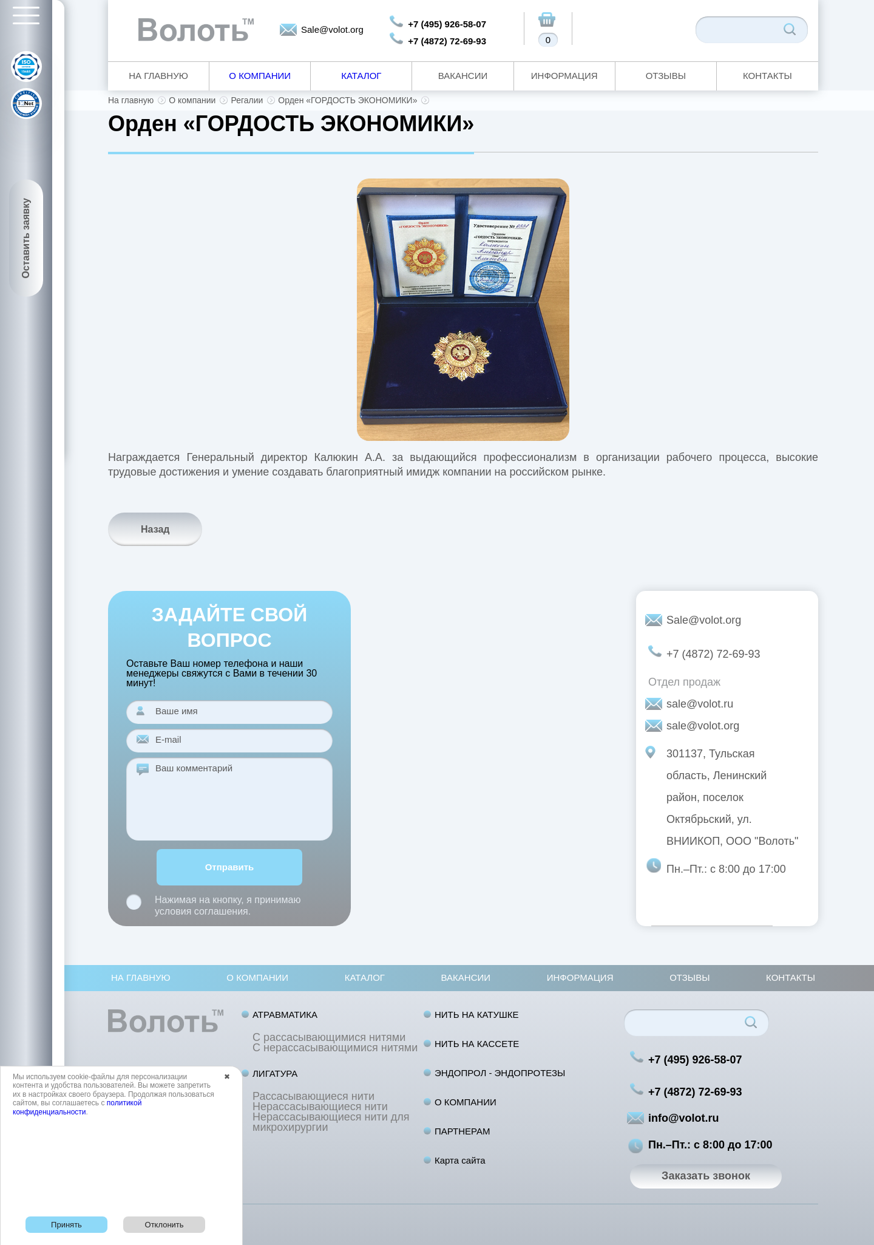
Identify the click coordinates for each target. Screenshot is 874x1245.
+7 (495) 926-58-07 (447, 24)
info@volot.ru (683, 1118)
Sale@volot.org (332, 29)
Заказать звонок (706, 1176)
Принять (66, 1224)
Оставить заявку (26, 238)
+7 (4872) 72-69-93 (447, 41)
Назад (155, 529)
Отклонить (164, 1224)
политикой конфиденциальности (77, 1107)
